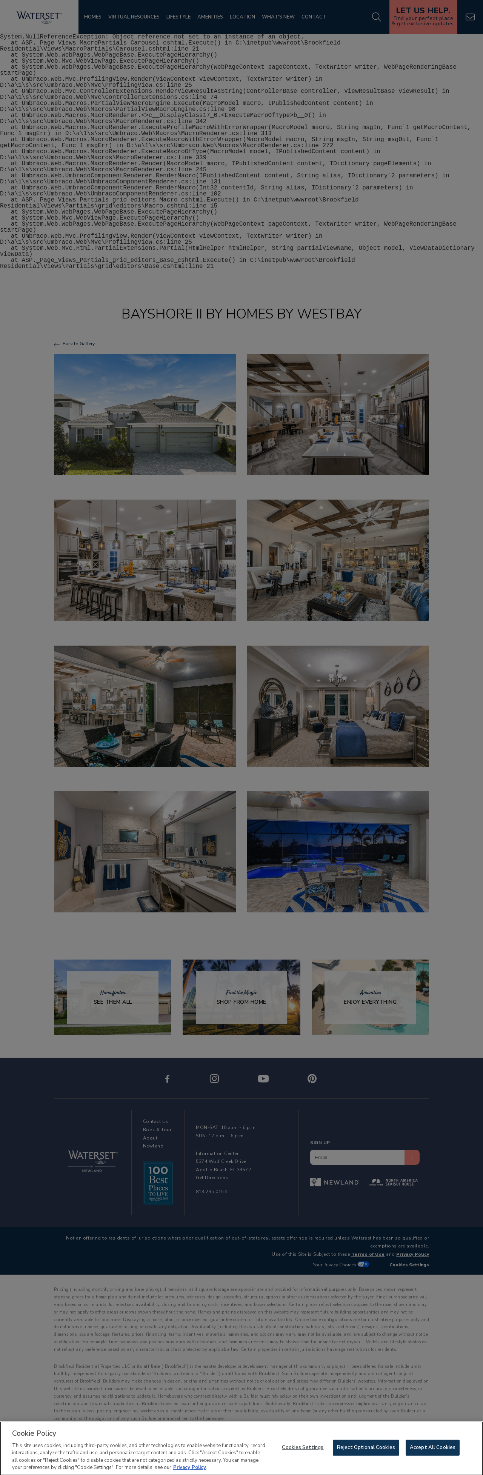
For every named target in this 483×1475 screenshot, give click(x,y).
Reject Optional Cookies (366, 1452)
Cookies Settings (302, 1452)
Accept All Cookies (432, 1452)
